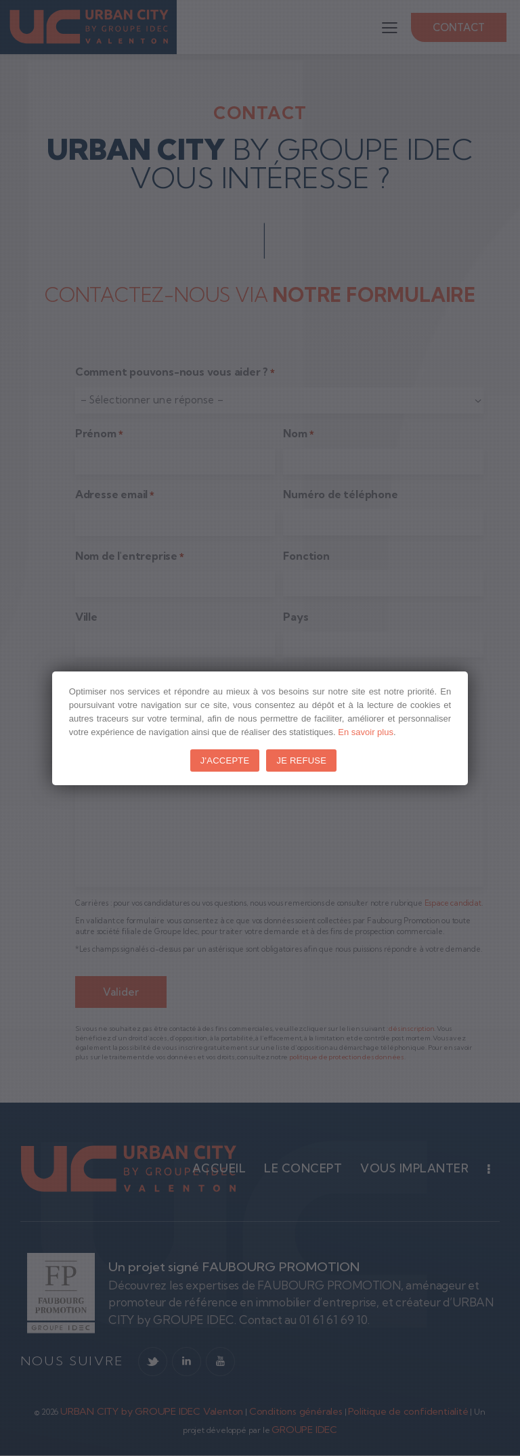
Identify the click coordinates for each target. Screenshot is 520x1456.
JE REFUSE (301, 760)
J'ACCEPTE (225, 760)
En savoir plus (365, 732)
